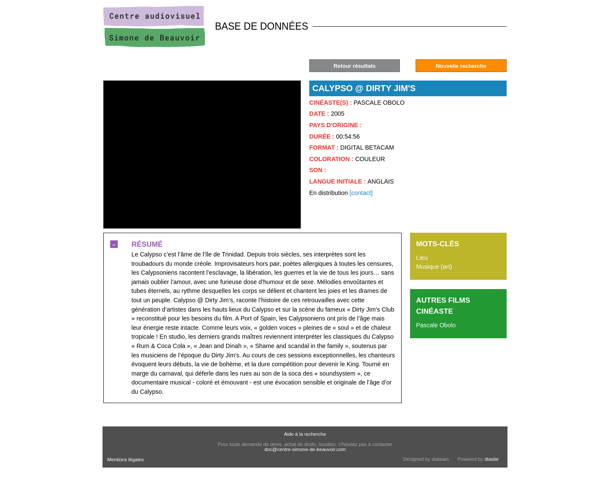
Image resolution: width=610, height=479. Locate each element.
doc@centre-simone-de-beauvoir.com (305, 449)
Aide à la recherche (305, 434)
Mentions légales (125, 459)
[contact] (360, 192)
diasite (492, 459)
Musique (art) (434, 266)
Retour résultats (354, 66)
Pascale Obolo (436, 325)
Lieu (421, 257)
